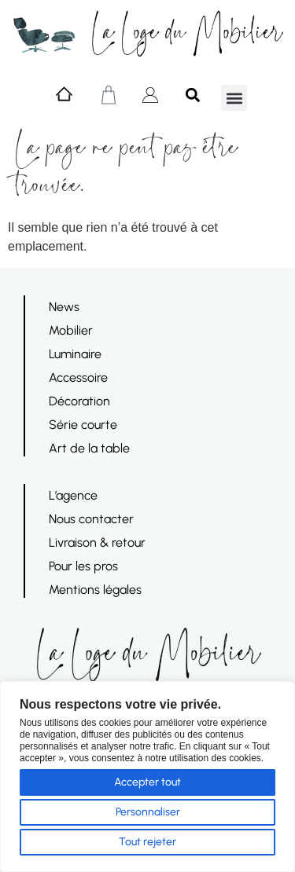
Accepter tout (147, 782)
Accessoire (78, 377)
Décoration (79, 401)
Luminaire (75, 353)
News (64, 306)
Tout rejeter (147, 841)
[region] (147, 776)
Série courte (83, 424)
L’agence (73, 495)
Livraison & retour (97, 542)
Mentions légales (95, 589)
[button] (234, 98)
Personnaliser (148, 812)
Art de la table (89, 448)
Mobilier (71, 330)
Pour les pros (83, 566)
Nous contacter (91, 518)
